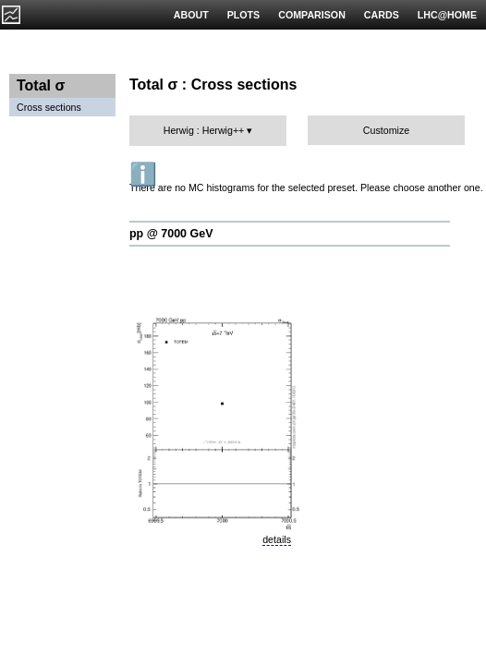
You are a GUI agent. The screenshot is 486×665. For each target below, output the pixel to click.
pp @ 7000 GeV (171, 233)
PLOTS (244, 14)
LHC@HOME (447, 14)
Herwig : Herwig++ (204, 130)
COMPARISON (312, 14)
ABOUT (191, 14)
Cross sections (49, 107)
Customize (386, 130)
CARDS (381, 14)
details (276, 539)
